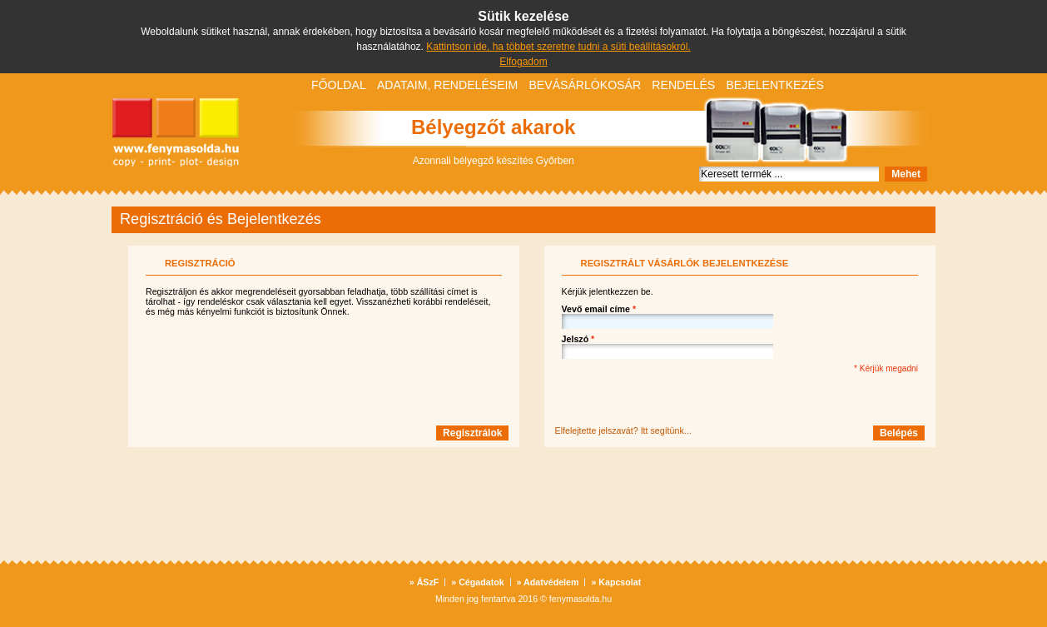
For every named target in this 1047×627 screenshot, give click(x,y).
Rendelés (683, 85)
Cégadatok (477, 582)
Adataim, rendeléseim (447, 85)
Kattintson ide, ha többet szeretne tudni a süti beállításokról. (558, 46)
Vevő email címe (599, 309)
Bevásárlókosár (584, 85)
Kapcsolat (616, 582)
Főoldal (338, 85)
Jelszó (578, 339)
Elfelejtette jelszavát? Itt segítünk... (623, 430)
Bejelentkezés (774, 85)
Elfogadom (523, 61)
